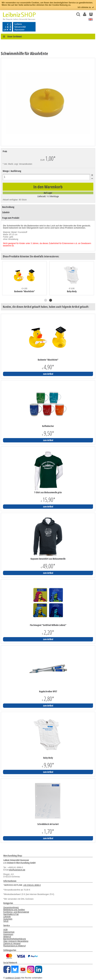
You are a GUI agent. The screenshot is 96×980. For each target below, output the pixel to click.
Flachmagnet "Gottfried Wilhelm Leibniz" (48, 625)
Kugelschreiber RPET (48, 691)
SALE (6, 921)
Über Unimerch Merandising (15, 941)
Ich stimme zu (86, 7)
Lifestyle (7, 916)
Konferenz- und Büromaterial (16, 912)
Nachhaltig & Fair (11, 914)
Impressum (8, 934)
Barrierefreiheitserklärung (14, 939)
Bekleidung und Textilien (14, 909)
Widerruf (7, 936)
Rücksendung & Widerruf (14, 946)
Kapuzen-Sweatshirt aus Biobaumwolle (48, 558)
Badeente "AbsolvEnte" (24, 291)
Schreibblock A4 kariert (48, 824)
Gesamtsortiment (11, 907)
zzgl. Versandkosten (23, 164)
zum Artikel (48, 373)
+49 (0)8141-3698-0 (32, 885)
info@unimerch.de (17, 870)
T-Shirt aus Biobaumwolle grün (48, 492)
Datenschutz (9, 932)
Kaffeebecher (48, 426)
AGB (5, 929)
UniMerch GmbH (12, 978)
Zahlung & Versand (11, 943)
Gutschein (7, 919)
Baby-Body (72, 291)
